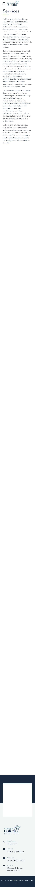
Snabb (18, 883)
